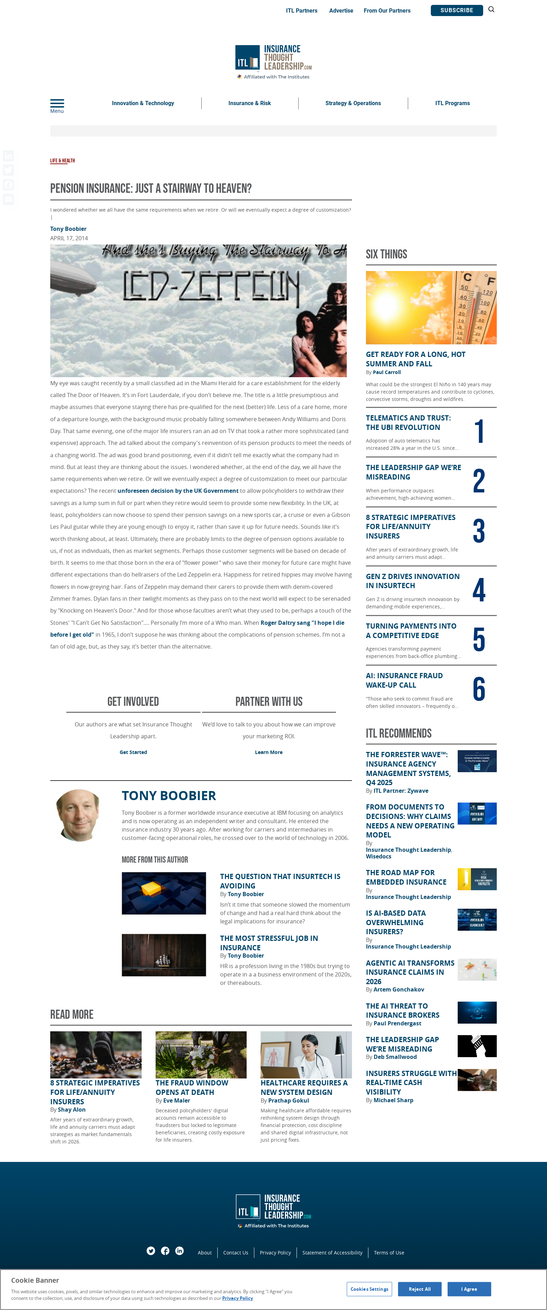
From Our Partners (387, 10)
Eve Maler (176, 1100)
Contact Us (235, 1252)
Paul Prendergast (397, 1023)
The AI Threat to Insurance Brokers (403, 1011)
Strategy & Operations (353, 103)
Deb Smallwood (395, 1057)
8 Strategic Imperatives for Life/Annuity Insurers (95, 1092)
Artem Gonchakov (399, 989)
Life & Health (62, 161)
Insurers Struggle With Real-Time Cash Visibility (411, 1083)
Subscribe (457, 10)
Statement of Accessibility (332, 1252)
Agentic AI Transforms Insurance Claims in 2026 (410, 972)
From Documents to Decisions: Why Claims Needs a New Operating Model (410, 821)
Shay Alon (72, 1109)
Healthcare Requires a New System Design (304, 1087)
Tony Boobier (68, 229)
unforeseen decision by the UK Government (179, 491)
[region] (273, 1289)
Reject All (420, 1289)
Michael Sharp (393, 1100)
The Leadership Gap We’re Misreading (402, 1044)
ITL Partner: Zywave (401, 791)
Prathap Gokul (288, 1100)
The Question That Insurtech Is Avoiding (280, 881)
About (205, 1252)
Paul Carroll (387, 372)
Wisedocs (378, 856)
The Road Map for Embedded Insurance (406, 877)
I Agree (469, 1289)
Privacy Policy (275, 1252)
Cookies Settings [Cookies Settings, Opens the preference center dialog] (369, 1289)
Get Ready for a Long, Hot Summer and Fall (416, 359)
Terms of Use (389, 1252)
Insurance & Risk (249, 103)
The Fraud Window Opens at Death (192, 1087)
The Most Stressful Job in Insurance (269, 943)
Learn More (269, 752)
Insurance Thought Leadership (409, 850)
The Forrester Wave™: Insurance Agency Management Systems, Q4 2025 (408, 768)
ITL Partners (301, 10)
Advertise (341, 10)
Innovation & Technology (143, 103)
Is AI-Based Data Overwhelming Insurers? (396, 922)
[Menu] (67, 103)
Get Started (133, 752)
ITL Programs (452, 103)
